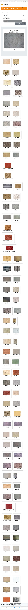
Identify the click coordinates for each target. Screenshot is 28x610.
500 (15, 604)
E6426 (6, 447)
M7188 (6, 530)
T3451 (6, 323)
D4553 (14, 323)
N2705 (7, 137)
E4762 (7, 458)
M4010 (6, 592)
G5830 (15, 334)
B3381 (15, 65)
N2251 (7, 478)
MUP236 (17, 520)
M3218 (15, 75)
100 (12, 604)
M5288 (17, 137)
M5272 (7, 199)
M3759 (6, 396)
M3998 (17, 261)
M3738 (7, 147)
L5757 (15, 396)
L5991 (7, 282)
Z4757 (15, 530)
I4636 (16, 106)
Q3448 (6, 582)
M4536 (16, 271)
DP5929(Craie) (16, 354)
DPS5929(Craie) (7, 416)
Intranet (2, 1)
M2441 (15, 375)
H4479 (15, 303)
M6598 (6, 116)
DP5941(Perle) (6, 96)
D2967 (18, 189)
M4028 (15, 437)
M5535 (7, 344)
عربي (25, 1)
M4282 (16, 282)
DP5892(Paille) (17, 416)
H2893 (6, 127)
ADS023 (17, 489)
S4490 (7, 468)
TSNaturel (6, 365)
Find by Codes (5, 12)
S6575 (6, 603)
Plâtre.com (5, 4)
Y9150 (7, 189)
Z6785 (17, 313)
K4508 (16, 147)
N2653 (7, 313)
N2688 (7, 220)
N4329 (15, 158)
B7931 (17, 447)
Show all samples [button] (20, 24)
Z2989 (16, 592)
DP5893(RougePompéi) (8, 509)
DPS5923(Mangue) (7, 230)
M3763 (16, 406)
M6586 (16, 292)
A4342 (6, 75)
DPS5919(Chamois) (8, 178)
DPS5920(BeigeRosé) (18, 96)
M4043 (6, 106)
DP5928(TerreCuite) (8, 168)
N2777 (15, 344)
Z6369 (16, 582)
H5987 (6, 292)
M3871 (6, 334)
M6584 (6, 65)
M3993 (6, 561)
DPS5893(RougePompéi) (9, 251)
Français (9, 1)
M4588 (6, 303)
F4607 (15, 209)
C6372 (16, 116)
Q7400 (16, 199)
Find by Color (6, 18)
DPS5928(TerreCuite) (8, 240)
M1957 (16, 603)
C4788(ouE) (18, 468)
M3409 (6, 158)
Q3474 (15, 478)
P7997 (7, 427)
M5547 (16, 551)
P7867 (6, 541)
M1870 (6, 375)
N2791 (7, 85)
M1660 (16, 572)
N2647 (7, 261)
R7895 (7, 271)
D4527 (6, 209)
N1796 (6, 572)
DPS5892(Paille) (7, 520)
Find (24, 15)
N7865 (15, 541)
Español (21, 1)
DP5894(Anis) (15, 365)
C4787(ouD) (16, 127)
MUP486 (7, 354)
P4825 (18, 458)
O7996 (18, 427)
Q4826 (7, 499)
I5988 (6, 437)
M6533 (6, 406)
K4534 (6, 385)
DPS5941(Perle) (17, 85)
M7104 (16, 220)
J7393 (7, 489)
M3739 (16, 561)
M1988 (16, 385)
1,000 (19, 604)
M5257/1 (17, 499)
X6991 (6, 551)
